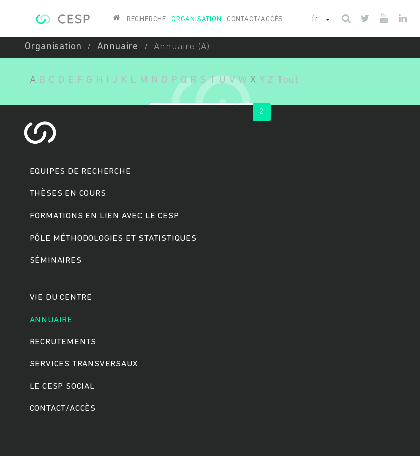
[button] (321, 20)
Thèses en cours (68, 193)
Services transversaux (84, 364)
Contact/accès (255, 19)
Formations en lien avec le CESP (104, 216)
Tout (288, 80)
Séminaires (56, 260)
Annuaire (117, 47)
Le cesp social (62, 386)
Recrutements (63, 342)
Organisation (196, 19)
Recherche (146, 19)
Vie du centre (61, 297)
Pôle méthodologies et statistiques (113, 238)
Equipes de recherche (80, 171)
